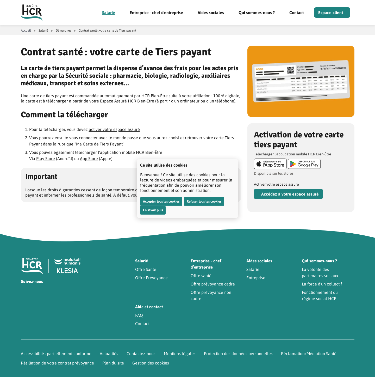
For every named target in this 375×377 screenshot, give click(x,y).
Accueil (26, 30)
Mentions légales (180, 353)
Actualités (109, 353)
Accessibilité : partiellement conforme (56, 353)
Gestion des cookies (150, 363)
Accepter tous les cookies (161, 201)
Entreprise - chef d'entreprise (156, 12)
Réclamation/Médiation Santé (308, 353)
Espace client (330, 12)
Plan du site (113, 363)
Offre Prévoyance (151, 277)
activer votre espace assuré (114, 129)
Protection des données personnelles (238, 353)
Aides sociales (211, 12)
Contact (296, 12)
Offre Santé (145, 269)
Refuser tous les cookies (204, 201)
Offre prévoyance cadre (213, 284)
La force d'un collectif (322, 284)
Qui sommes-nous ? (257, 12)
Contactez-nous (141, 353)
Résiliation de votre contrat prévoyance (57, 363)
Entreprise (255, 277)
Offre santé (201, 275)
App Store (89, 158)
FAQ (139, 315)
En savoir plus (153, 210)
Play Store (45, 158)
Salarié (108, 12)
